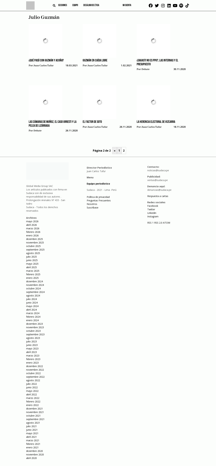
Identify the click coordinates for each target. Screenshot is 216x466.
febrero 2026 (33, 232)
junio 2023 (32, 345)
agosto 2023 (33, 337)
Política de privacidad (98, 197)
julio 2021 (31, 426)
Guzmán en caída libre (95, 60)
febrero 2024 (33, 316)
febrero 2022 (33, 401)
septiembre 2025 (35, 249)
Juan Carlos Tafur (43, 65)
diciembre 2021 (34, 408)
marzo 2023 (32, 355)
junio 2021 (32, 429)
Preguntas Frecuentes (99, 200)
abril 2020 (31, 458)
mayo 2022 (32, 390)
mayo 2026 (32, 221)
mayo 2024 (32, 306)
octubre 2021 (33, 415)
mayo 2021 (32, 433)
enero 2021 (32, 447)
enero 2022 (32, 405)
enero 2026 (32, 235)
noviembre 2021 (35, 412)
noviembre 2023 (35, 327)
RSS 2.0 (158, 222)
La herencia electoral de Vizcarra (156, 122)
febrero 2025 (33, 274)
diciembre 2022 (34, 366)
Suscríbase (92, 207)
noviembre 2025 (35, 242)
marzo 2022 (32, 398)
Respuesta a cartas (157, 196)
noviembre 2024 (35, 284)
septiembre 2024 (35, 292)
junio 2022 (32, 387)
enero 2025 (32, 277)
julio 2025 (31, 256)
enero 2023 (32, 362)
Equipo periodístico (98, 183)
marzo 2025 (32, 270)
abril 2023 (31, 352)
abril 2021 (31, 436)
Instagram (152, 216)
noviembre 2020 (35, 454)
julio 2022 (31, 383)
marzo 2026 (32, 228)
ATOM (166, 222)
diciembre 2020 (34, 451)
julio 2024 (31, 299)
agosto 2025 (33, 253)
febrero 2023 (33, 359)
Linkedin (151, 212)
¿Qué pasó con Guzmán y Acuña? (46, 60)
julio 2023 (31, 341)
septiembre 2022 (35, 376)
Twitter (151, 209)
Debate (146, 69)
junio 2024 (32, 302)
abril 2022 (31, 394)
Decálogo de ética (91, 5)
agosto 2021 (33, 422)
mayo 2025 (32, 263)
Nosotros (92, 204)
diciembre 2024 (34, 281)
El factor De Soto (92, 122)
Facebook (152, 205)
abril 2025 (31, 267)
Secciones (62, 5)
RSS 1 (150, 222)
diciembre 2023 (34, 323)
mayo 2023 (32, 348)
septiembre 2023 (35, 334)
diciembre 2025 (34, 239)
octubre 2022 (33, 373)
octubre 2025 (33, 246)
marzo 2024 (32, 313)
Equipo (75, 5)
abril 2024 (31, 309)
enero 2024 (32, 320)
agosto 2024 (33, 295)
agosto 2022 (33, 380)
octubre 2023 (33, 330)
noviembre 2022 (35, 369)
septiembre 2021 (35, 419)
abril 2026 (31, 224)
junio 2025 (32, 260)
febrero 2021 (33, 443)
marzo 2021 (32, 440)
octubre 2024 (33, 288)
